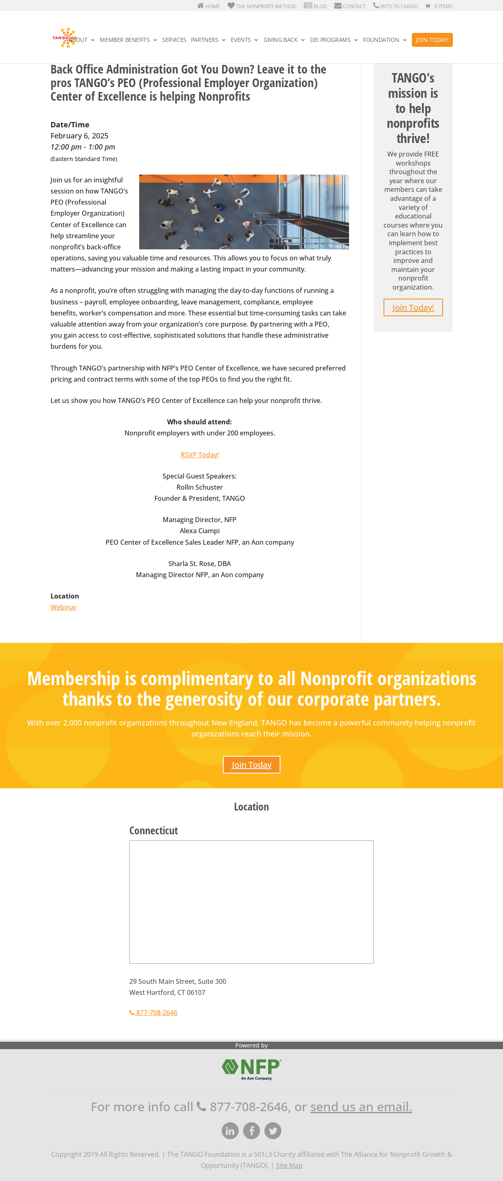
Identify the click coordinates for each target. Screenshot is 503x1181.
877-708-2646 (153, 1012)
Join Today (251, 764)
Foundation (381, 40)
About (78, 40)
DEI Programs (330, 40)
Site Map (289, 1165)
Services (174, 40)
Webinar (64, 607)
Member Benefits (124, 40)
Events (240, 40)
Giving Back (280, 40)
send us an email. (361, 1106)
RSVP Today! (200, 454)
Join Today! (432, 40)
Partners (204, 40)
